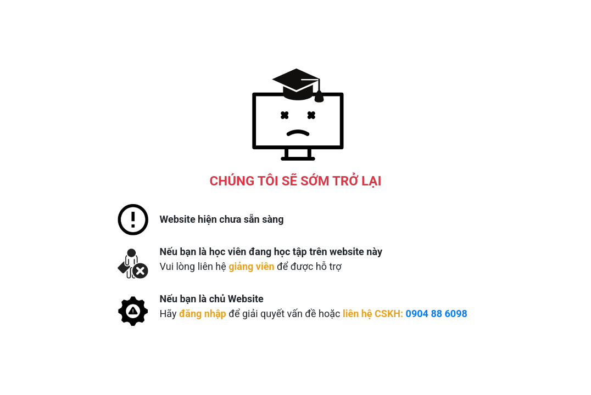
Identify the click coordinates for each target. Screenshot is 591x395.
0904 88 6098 (436, 313)
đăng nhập (202, 313)
